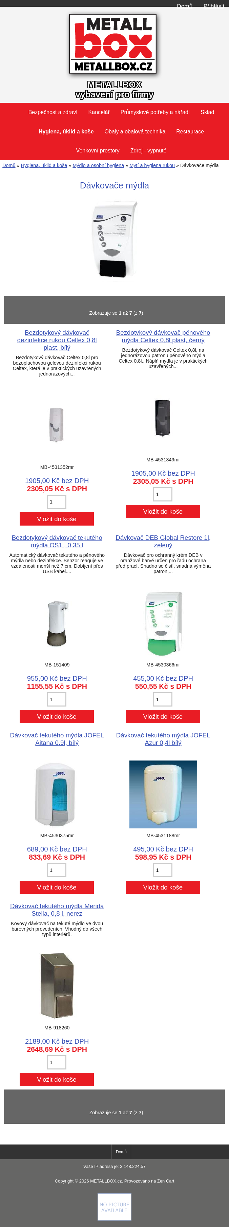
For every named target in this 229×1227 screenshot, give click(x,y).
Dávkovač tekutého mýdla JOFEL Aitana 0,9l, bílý (57, 739)
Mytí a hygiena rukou (152, 165)
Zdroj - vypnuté (148, 150)
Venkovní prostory (98, 150)
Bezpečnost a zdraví (53, 112)
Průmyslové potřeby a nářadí (155, 112)
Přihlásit (214, 6)
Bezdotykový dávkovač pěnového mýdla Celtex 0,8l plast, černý (163, 336)
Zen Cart (165, 1181)
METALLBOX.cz (106, 1181)
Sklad (207, 112)
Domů (184, 6)
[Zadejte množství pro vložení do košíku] (56, 502)
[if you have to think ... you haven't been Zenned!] (114, 1219)
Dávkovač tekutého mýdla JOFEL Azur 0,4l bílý (163, 739)
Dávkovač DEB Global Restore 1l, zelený (163, 541)
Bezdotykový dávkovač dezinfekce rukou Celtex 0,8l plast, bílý (57, 340)
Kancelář (99, 112)
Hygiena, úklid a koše (44, 165)
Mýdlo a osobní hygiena (98, 165)
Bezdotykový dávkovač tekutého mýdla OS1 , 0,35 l (57, 541)
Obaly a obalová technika (135, 131)
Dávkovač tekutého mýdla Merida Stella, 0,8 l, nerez (57, 909)
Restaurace (190, 131)
